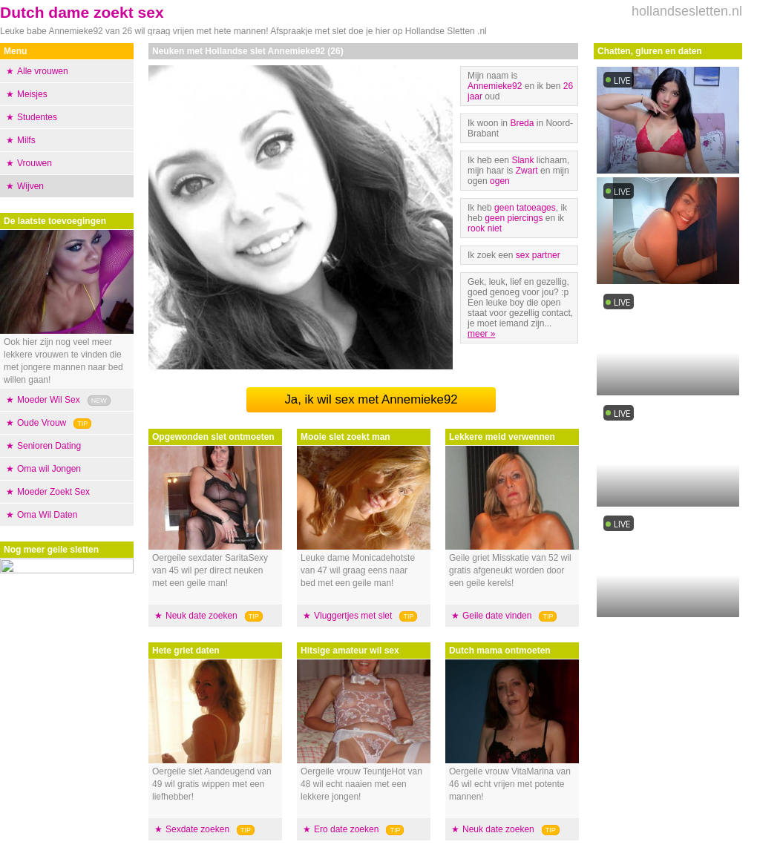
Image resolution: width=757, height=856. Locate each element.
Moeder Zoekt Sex (53, 492)
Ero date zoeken (346, 829)
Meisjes (32, 94)
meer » (481, 334)
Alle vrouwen (42, 71)
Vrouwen (34, 163)
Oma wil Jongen (49, 469)
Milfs (26, 140)
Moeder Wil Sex (48, 400)
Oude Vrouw (41, 423)
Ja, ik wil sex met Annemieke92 (370, 399)
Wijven (30, 186)
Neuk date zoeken (201, 615)
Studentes (37, 117)
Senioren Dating (49, 446)
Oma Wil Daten (47, 515)
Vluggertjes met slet (353, 615)
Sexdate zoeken (197, 829)
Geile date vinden (496, 615)
